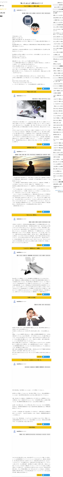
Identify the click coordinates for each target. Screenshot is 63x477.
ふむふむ (39, 88)
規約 (59, 190)
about (56, 190)
